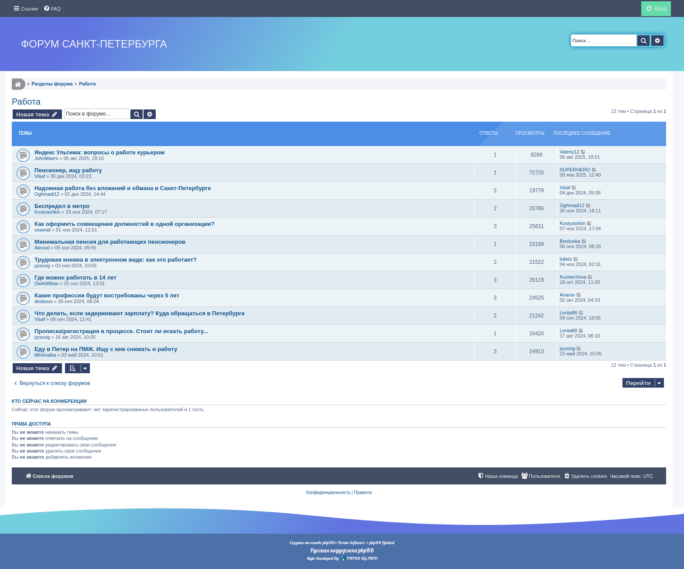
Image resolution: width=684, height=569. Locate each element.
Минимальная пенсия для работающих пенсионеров (109, 242)
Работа (26, 101)
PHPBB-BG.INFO (358, 557)
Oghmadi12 (46, 194)
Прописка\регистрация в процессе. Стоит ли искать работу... (121, 331)
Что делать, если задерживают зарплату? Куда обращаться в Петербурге (139, 313)
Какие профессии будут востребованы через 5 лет (106, 295)
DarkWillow (46, 283)
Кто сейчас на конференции (49, 401)
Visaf (39, 176)
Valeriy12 (569, 151)
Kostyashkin (47, 212)
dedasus (43, 301)
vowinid (42, 229)
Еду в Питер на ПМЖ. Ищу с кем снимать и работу (105, 349)
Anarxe (567, 294)
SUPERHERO (575, 169)
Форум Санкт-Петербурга (94, 44)
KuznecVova (573, 276)
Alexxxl (42, 247)
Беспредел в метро (61, 206)
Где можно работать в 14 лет (75, 277)
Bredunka (570, 241)
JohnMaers (46, 158)
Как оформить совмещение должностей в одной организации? (124, 224)
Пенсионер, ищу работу (68, 170)
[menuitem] (52, 8)
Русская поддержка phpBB (341, 550)
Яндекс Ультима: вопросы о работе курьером (99, 152)
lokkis (566, 259)
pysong (42, 265)
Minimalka (45, 355)
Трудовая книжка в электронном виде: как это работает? (115, 259)
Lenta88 (568, 312)
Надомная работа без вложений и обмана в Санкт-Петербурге (122, 188)
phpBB (328, 542)
